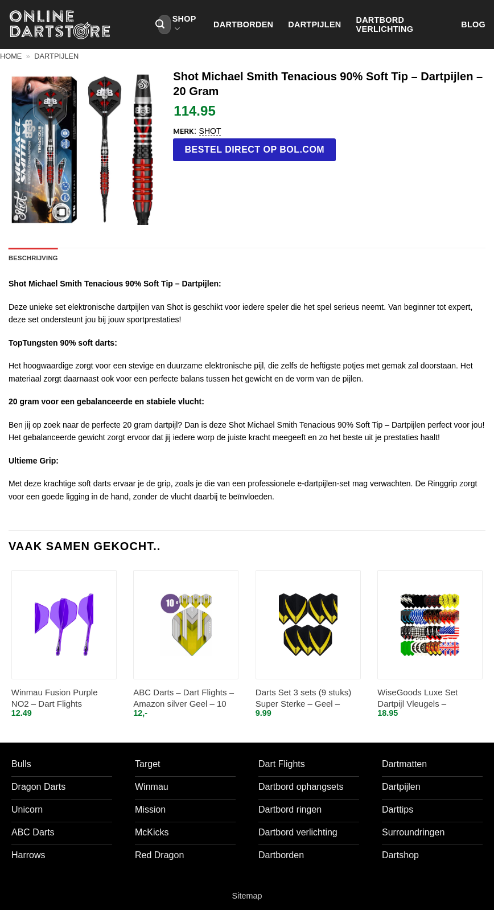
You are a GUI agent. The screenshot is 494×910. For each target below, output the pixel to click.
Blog (473, 24)
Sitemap (247, 895)
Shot (210, 131)
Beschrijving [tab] (33, 258)
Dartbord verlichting (385, 24)
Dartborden (243, 24)
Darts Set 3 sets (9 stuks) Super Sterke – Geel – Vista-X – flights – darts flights (303, 698)
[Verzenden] (160, 24)
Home (11, 56)
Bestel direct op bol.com (255, 149)
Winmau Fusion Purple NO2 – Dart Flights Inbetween (54, 698)
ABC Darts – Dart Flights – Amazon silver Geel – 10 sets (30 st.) (183, 698)
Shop (184, 24)
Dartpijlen (314, 24)
